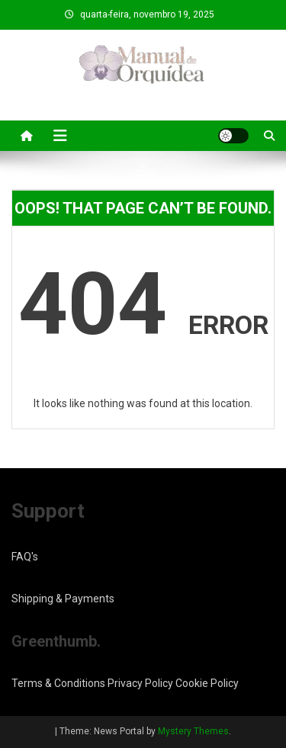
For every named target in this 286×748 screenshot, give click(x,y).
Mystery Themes (193, 731)
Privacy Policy (140, 683)
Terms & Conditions (58, 683)
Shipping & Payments (62, 598)
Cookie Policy (207, 683)
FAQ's (24, 557)
